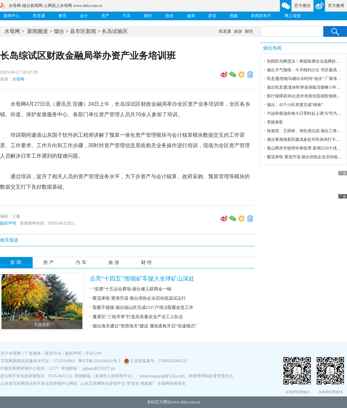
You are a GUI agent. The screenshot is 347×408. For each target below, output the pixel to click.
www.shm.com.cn (185, 402)
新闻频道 (37, 31)
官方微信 (302, 5)
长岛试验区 (115, 31)
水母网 (12, 31)
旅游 (169, 16)
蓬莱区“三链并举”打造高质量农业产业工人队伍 (138, 316)
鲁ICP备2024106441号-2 (99, 361)
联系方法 (53, 353)
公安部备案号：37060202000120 (158, 361)
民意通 (39, 16)
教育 (62, 16)
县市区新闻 (83, 31)
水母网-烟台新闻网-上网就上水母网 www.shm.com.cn (55, 5)
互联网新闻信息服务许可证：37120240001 (38, 361)
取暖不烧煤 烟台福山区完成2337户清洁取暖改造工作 (143, 307)
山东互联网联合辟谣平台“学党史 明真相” (117, 383)
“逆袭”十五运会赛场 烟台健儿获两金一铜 (132, 289)
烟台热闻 (272, 47)
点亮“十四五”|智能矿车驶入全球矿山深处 (142, 278)
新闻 (16, 262)
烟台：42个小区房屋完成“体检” (295, 105)
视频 (234, 16)
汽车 (127, 16)
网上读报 (293, 16)
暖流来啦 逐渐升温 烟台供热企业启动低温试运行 (139, 298)
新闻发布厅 (261, 16)
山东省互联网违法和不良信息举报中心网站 (39, 383)
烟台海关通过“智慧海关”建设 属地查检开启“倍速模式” (145, 326)
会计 (84, 16)
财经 (148, 16)
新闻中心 (11, 16)
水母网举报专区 (171, 383)
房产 (105, 16)
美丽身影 (42, 325)
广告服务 (33, 353)
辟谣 (212, 16)
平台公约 (93, 353)
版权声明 (8, 223)
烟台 (59, 31)
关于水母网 (11, 353)
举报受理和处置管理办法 (211, 376)
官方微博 (336, 5)
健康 (191, 16)
